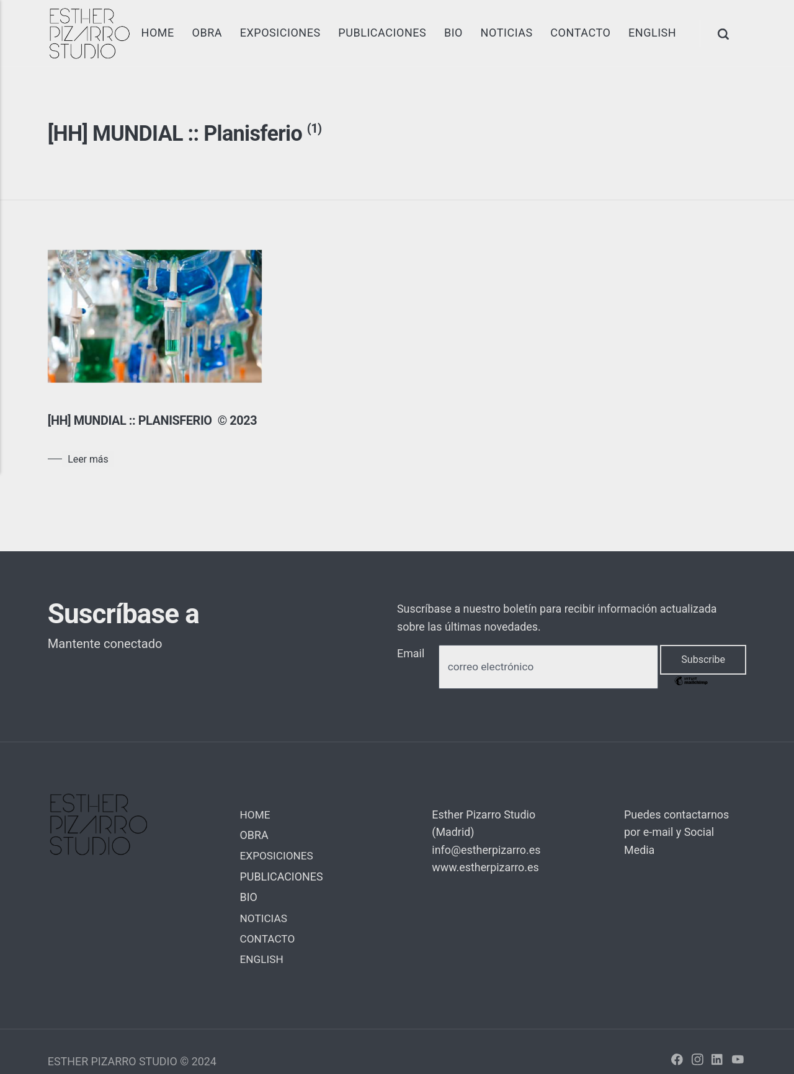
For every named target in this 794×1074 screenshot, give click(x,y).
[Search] (725, 33)
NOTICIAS (506, 32)
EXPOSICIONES (279, 32)
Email (410, 670)
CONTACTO (580, 32)
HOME (157, 32)
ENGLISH (652, 32)
